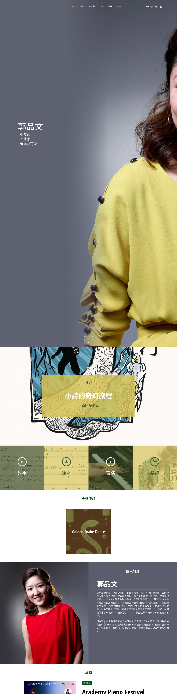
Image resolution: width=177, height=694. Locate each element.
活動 (101, 6)
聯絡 (119, 6)
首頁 (74, 6)
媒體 (110, 6)
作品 (82, 6)
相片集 (92, 6)
